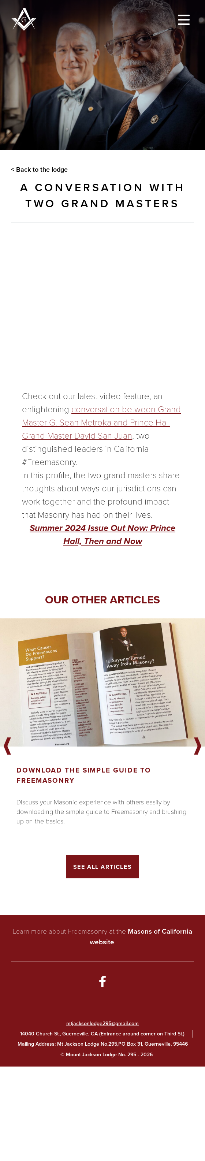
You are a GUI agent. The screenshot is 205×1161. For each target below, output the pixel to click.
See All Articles (102, 867)
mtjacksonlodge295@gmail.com (102, 1023)
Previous (7, 746)
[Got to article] (102, 682)
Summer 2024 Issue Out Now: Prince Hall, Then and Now (102, 534)
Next (197, 746)
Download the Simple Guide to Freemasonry (83, 775)
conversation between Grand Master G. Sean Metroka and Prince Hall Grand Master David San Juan (101, 422)
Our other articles (102, 599)
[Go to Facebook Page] (102, 983)
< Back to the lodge (39, 169)
